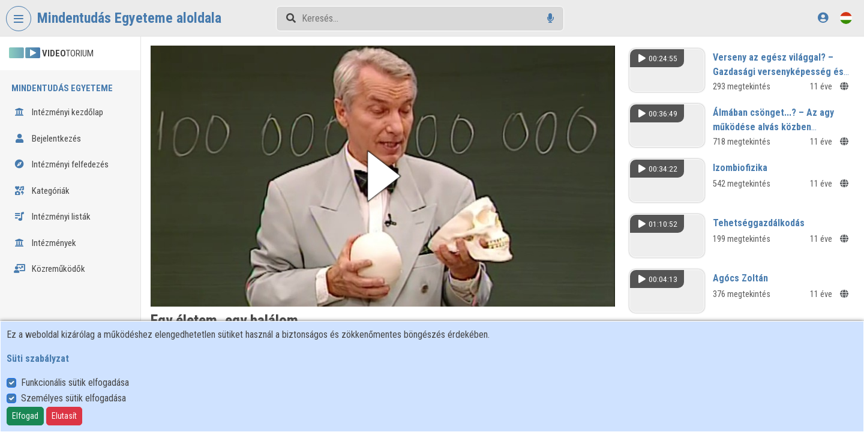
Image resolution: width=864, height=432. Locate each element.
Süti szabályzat (38, 358)
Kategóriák (42, 190)
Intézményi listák (52, 216)
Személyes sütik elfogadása (73, 398)
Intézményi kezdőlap (58, 112)
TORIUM (51, 53)
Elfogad (25, 416)
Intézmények (45, 243)
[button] (383, 176)
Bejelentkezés (47, 138)
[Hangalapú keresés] (550, 18)
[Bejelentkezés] (823, 17)
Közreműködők (49, 268)
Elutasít (64, 416)
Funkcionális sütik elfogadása (75, 382)
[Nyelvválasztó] (846, 17)
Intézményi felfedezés (61, 164)
